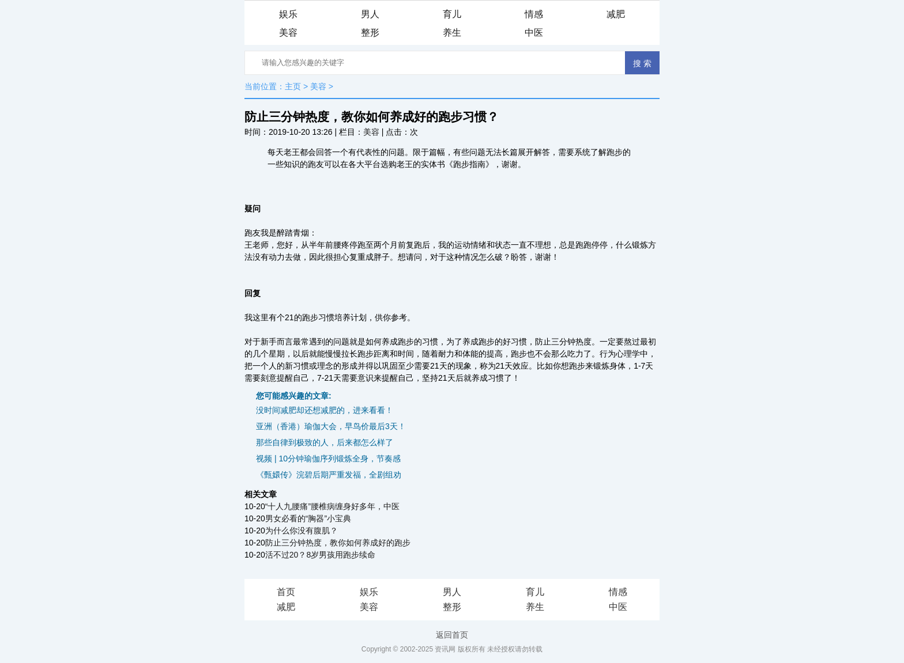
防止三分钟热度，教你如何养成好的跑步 (337, 542)
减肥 (616, 14)
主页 (293, 86)
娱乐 (288, 14)
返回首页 (452, 634)
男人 (370, 14)
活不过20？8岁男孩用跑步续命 (320, 554)
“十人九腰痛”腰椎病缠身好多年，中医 (332, 506)
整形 (370, 32)
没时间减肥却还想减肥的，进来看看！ (324, 410)
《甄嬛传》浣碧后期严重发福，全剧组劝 (328, 474)
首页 (286, 592)
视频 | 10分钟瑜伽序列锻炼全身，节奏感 (328, 458)
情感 (534, 14)
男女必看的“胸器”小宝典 (308, 518)
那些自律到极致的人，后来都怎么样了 (324, 442)
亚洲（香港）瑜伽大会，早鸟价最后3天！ (331, 426)
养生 (452, 32)
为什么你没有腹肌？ (301, 530)
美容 (288, 32)
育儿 (452, 14)
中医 (534, 32)
